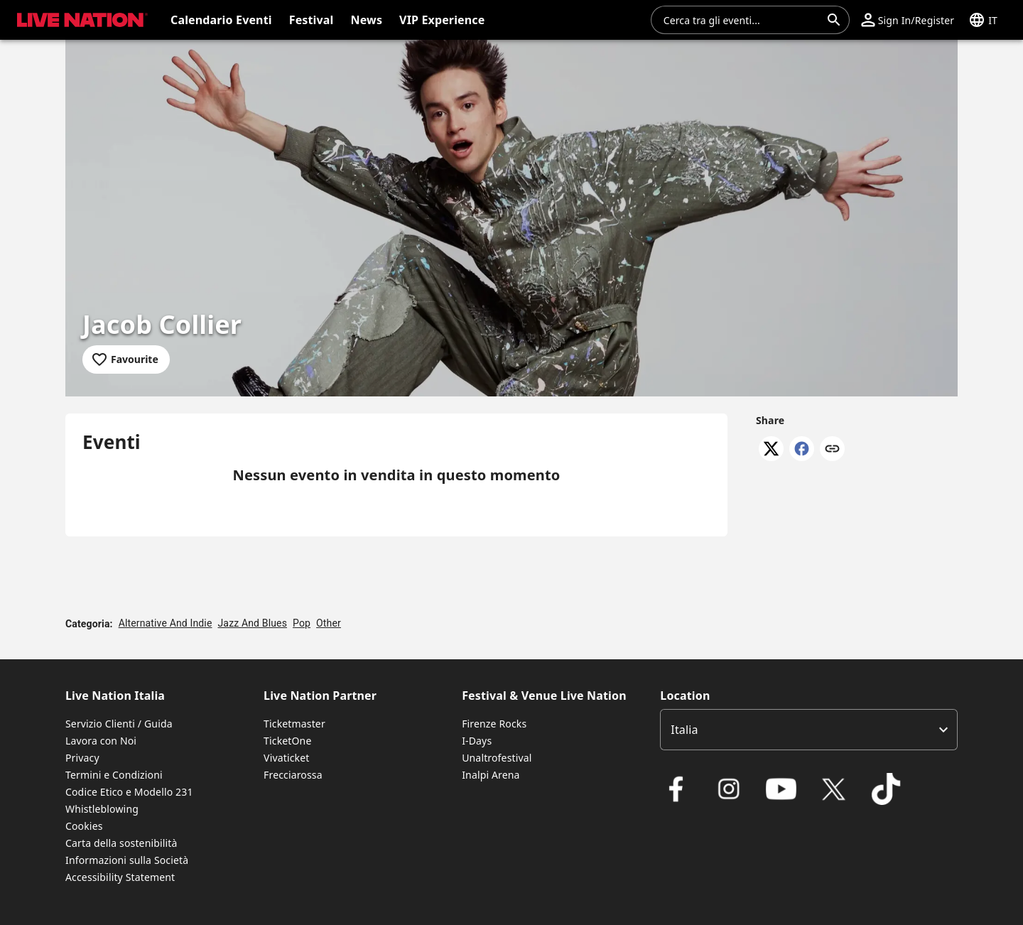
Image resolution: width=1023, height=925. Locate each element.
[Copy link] (832, 449)
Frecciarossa (293, 774)
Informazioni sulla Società (126, 860)
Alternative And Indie (165, 623)
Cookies (84, 826)
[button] (907, 20)
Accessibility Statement (120, 877)
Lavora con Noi (100, 740)
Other (328, 623)
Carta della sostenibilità (121, 843)
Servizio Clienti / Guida (119, 723)
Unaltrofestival (496, 757)
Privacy (82, 757)
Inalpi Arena (490, 774)
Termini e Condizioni (114, 774)
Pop (301, 623)
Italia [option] (684, 729)
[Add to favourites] (126, 359)
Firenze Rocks (494, 723)
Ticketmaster (294, 723)
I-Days (477, 740)
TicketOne (287, 740)
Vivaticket (286, 757)
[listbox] (809, 730)
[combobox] (742, 20)
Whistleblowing (102, 809)
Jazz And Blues (253, 623)
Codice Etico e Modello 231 (129, 792)
